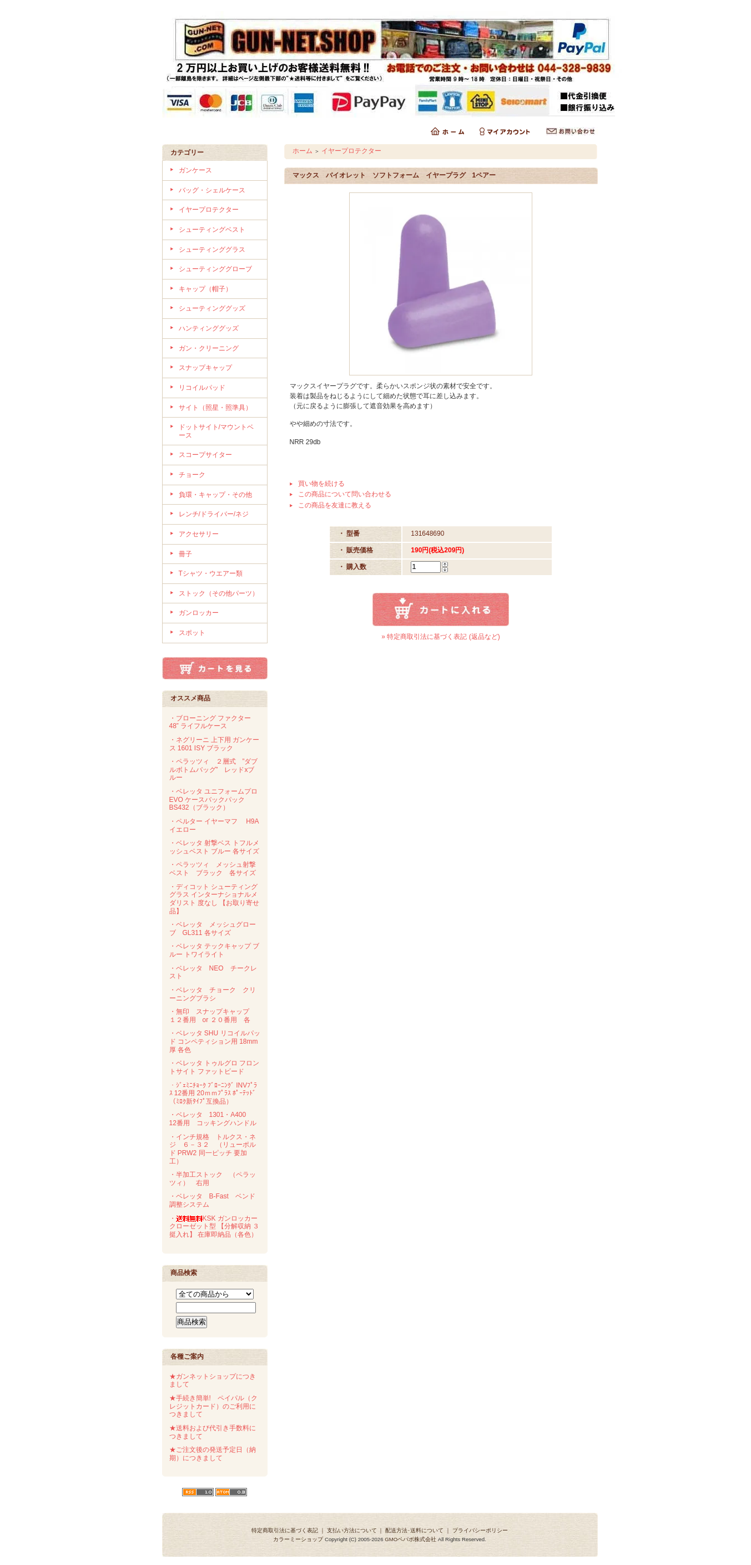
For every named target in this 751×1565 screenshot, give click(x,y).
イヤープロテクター (209, 210)
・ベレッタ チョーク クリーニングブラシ (212, 994)
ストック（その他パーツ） (219, 593)
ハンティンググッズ (209, 328)
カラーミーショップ (298, 1539)
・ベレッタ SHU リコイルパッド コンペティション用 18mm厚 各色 (214, 1041)
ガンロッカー (199, 613)
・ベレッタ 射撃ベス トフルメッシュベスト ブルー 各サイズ (214, 847)
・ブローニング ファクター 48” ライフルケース (210, 722)
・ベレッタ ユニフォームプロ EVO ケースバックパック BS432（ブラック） (213, 799)
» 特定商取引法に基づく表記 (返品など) (440, 637)
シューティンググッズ (212, 308)
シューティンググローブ (215, 269)
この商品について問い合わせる (344, 494)
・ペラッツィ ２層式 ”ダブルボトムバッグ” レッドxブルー (213, 769)
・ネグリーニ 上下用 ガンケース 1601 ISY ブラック (214, 744)
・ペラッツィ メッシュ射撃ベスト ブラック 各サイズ (212, 869)
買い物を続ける (321, 483)
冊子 (185, 554)
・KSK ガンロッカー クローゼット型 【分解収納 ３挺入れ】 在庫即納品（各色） (214, 1226)
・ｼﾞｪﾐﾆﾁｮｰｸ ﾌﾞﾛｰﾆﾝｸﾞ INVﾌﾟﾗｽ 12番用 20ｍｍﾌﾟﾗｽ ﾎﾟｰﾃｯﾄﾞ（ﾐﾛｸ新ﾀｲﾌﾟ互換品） (213, 1093)
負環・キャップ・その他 (215, 495)
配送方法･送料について (414, 1530)
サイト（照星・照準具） (215, 407)
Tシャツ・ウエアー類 (211, 573)
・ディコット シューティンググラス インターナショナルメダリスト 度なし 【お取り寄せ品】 (214, 899)
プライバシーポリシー (480, 1530)
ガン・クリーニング (209, 348)
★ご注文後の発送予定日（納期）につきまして (212, 1454)
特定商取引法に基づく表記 (284, 1530)
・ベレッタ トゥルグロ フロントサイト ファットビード (214, 1067)
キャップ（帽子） (205, 289)
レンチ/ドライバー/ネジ (214, 514)
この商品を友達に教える (334, 505)
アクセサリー (199, 534)
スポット (192, 633)
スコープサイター (205, 455)
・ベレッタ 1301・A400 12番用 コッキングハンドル (212, 1119)
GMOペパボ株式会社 (410, 1539)
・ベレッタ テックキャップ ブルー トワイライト (214, 950)
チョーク (192, 475)
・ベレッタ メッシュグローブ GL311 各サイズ (212, 929)
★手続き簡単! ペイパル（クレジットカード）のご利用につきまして (213, 1406)
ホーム (303, 151)
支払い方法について (352, 1530)
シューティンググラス (212, 249)
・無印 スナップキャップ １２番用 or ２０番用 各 (212, 1016)
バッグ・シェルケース (212, 190)
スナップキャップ (205, 368)
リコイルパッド (202, 388)
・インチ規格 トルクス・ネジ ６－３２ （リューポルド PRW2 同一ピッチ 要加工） (212, 1149)
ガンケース (195, 170)
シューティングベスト (212, 229)
